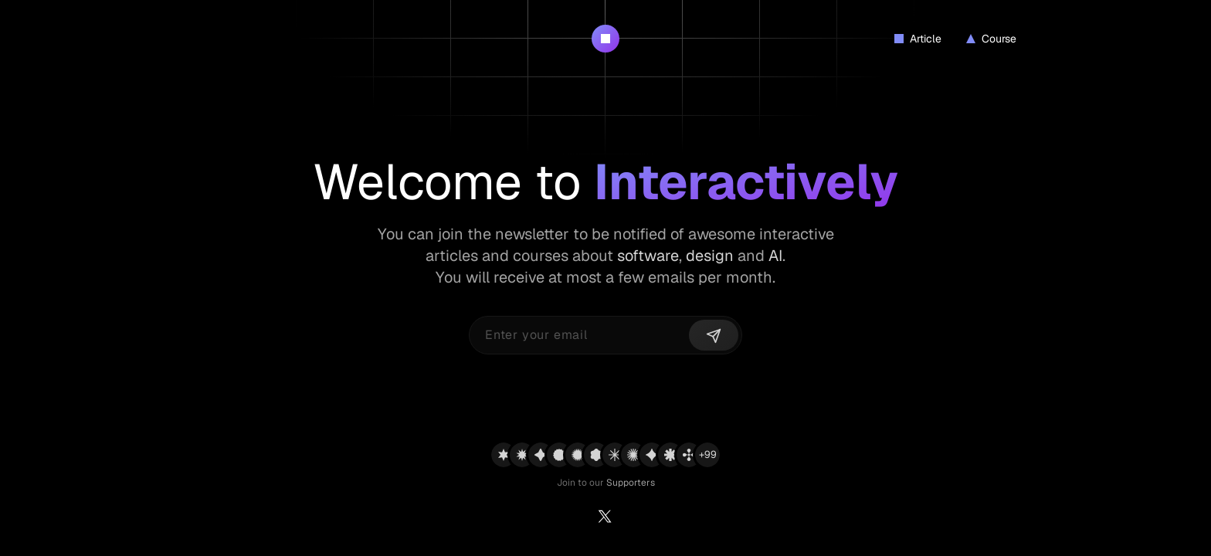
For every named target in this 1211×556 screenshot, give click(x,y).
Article (917, 39)
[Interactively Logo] (605, 39)
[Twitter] (605, 519)
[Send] (713, 335)
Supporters (630, 482)
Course (991, 39)
